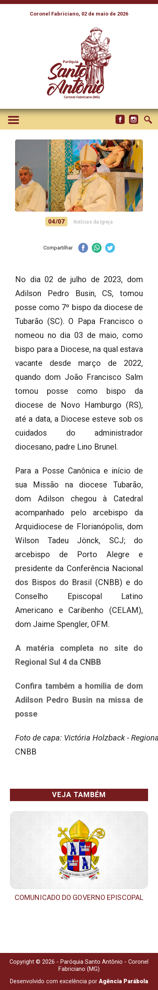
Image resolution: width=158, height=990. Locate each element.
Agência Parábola (123, 981)
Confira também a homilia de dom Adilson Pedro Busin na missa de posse (79, 700)
